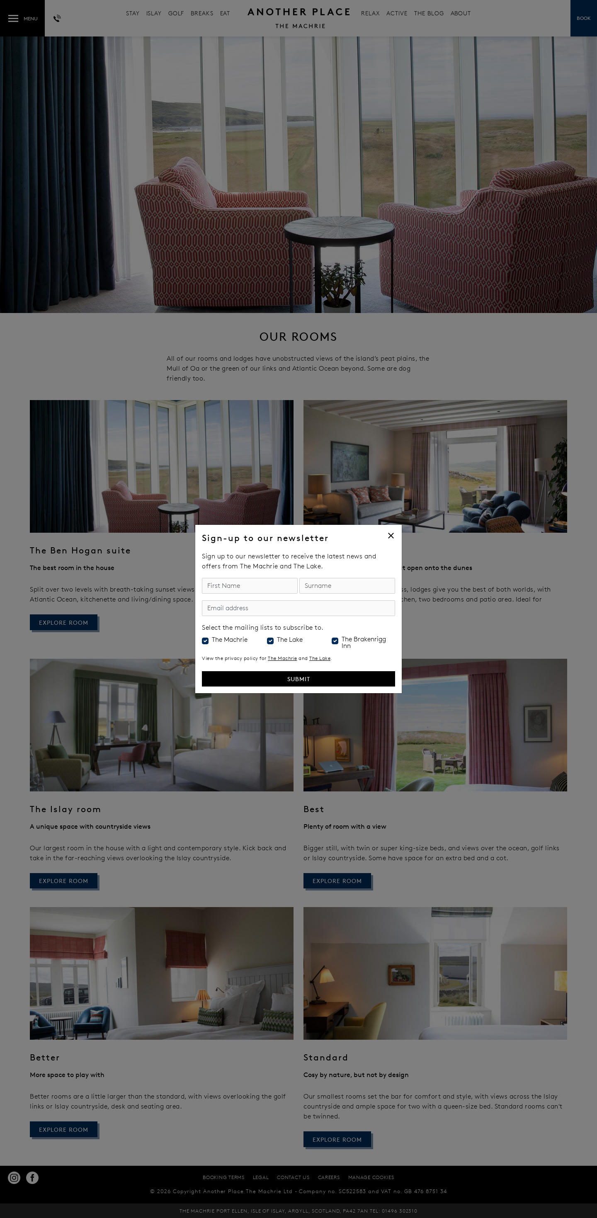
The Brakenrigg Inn (364, 642)
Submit (298, 678)
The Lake (290, 639)
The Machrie (230, 639)
